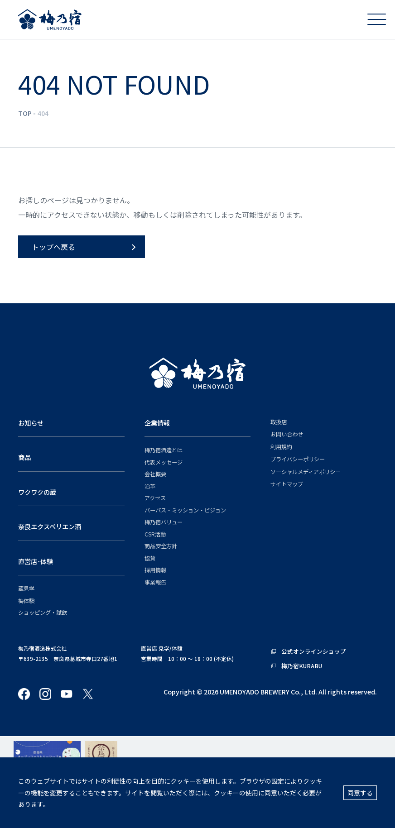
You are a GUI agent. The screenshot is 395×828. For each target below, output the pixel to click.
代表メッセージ (164, 462)
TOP (25, 113)
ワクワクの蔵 (37, 492)
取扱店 (278, 422)
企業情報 (157, 422)
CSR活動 (155, 534)
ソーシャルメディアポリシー (305, 472)
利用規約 (281, 447)
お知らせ (30, 422)
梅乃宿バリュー (164, 522)
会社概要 (155, 474)
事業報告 (155, 582)
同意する (360, 792)
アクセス (155, 498)
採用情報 (155, 570)
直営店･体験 (35, 561)
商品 (24, 457)
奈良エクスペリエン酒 (49, 526)
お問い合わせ (286, 434)
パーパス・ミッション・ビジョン (185, 510)
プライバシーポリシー (297, 459)
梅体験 (26, 601)
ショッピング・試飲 (42, 613)
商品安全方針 (161, 546)
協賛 (150, 558)
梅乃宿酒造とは (164, 450)
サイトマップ (286, 484)
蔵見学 (26, 589)
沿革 (150, 486)
